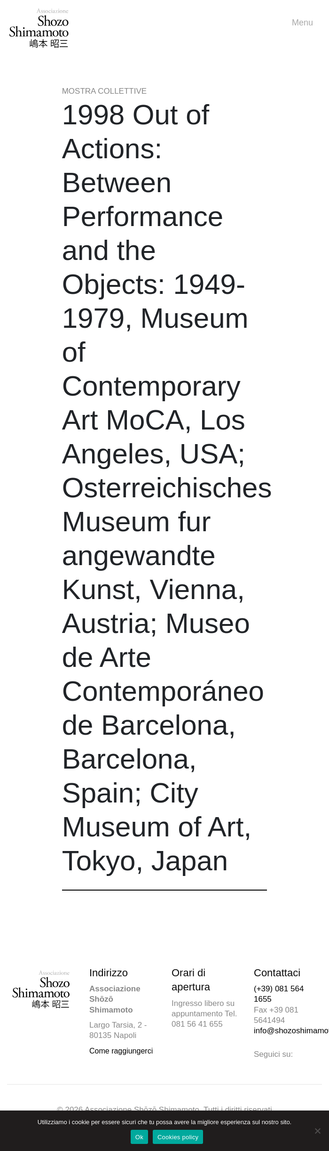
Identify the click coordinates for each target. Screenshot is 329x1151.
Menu (305, 22)
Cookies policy (177, 1137)
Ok (139, 1137)
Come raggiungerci (121, 1051)
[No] (317, 1130)
